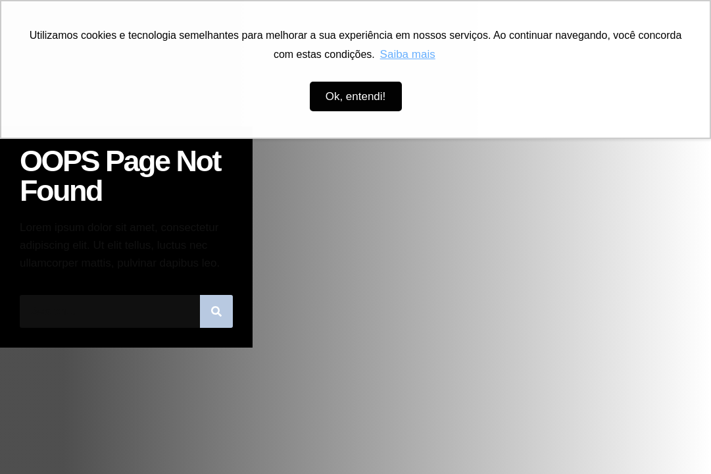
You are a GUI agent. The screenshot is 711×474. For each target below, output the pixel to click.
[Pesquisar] (216, 311)
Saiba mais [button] (407, 54)
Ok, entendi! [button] (356, 96)
